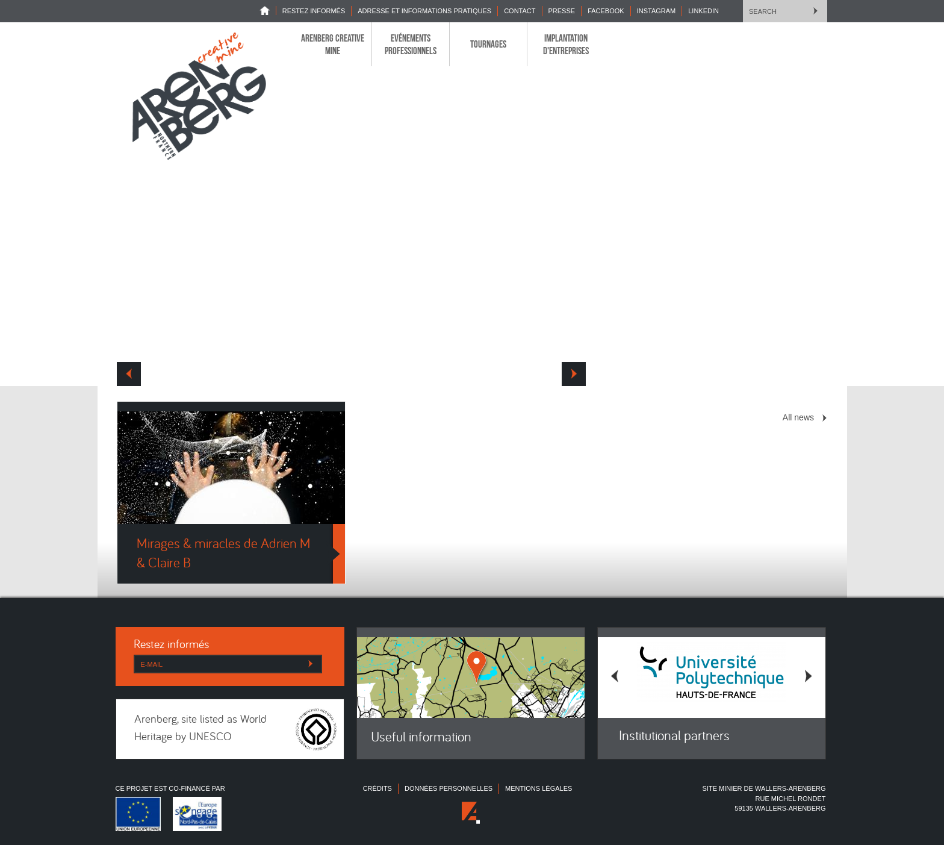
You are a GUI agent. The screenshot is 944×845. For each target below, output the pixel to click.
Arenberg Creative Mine (332, 44)
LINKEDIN (703, 10)
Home (267, 10)
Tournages (488, 44)
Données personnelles (448, 788)
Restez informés (314, 10)
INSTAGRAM (656, 10)
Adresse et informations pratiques (424, 10)
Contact (519, 10)
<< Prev (129, 374)
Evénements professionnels (410, 44)
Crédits (377, 788)
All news (798, 417)
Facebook (606, 10)
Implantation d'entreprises (566, 44)
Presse (562, 10)
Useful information (421, 738)
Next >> (574, 374)
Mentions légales (538, 788)
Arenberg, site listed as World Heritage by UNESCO (200, 729)
